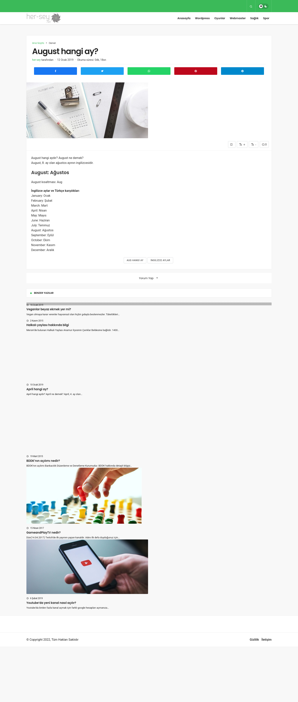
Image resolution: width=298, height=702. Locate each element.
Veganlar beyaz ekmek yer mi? (48, 309)
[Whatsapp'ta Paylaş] (149, 71)
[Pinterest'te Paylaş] (195, 71)
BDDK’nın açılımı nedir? (43, 461)
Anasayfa (184, 18)
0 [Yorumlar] (264, 144)
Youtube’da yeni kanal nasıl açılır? (51, 603)
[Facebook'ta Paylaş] (55, 71)
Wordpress (202, 18)
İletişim (267, 639)
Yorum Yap (146, 278)
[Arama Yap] (251, 6)
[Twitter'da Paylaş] (102, 71)
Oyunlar (219, 18)
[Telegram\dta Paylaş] (242, 71)
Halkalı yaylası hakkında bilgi (47, 325)
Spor (266, 18)
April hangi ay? (37, 389)
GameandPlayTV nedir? (43, 533)
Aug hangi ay (135, 260)
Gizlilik (254, 639)
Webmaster (238, 18)
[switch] (263, 6)
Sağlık (254, 18)
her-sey (36, 59)
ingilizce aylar (160, 260)
